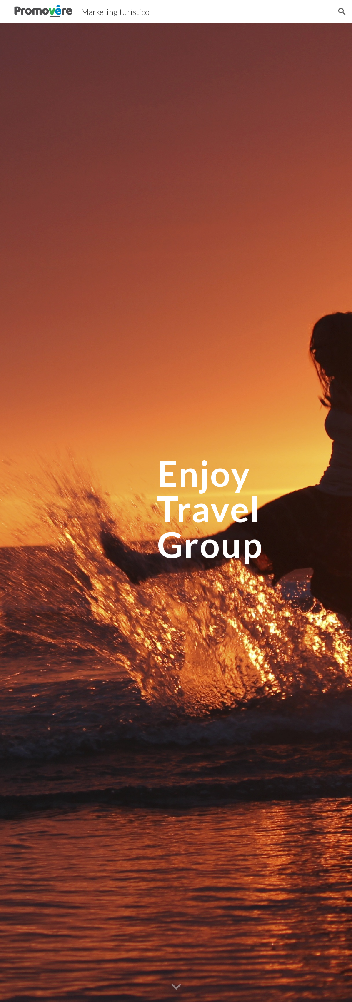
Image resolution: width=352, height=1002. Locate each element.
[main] (228, 512)
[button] (342, 12)
